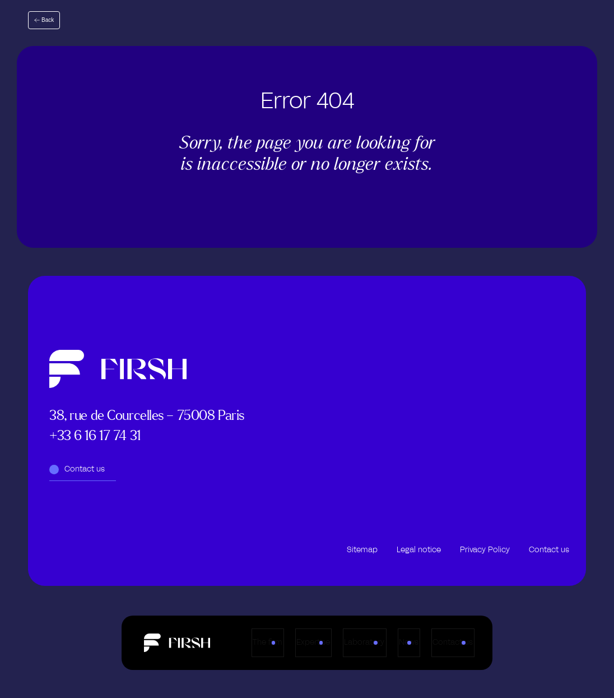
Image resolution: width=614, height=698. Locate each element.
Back (47, 20)
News (428, 643)
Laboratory (361, 643)
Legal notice (419, 550)
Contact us (496, 643)
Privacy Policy (485, 550)
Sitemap (362, 550)
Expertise (286, 643)
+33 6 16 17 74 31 (95, 435)
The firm (217, 643)
